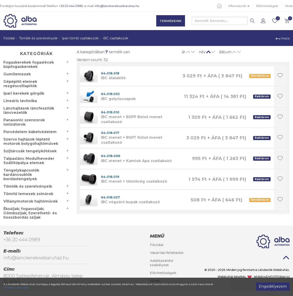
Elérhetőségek (267, 6)
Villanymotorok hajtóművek (30, 201)
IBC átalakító (113, 78)
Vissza (283, 38)
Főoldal (9, 38)
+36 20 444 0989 (71, 6)
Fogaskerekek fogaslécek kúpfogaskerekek (28, 64)
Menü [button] (157, 236)
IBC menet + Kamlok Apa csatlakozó (136, 161)
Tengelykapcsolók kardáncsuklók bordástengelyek (21, 174)
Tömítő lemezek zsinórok (28, 194)
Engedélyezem (273, 286)
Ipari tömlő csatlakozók (80, 38)
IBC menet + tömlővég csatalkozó (134, 181)
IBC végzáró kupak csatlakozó (130, 202)
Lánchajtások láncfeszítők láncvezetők (28, 110)
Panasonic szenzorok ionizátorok (24, 122)
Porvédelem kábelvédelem (30, 132)
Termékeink (171, 21)
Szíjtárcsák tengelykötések (30, 151)
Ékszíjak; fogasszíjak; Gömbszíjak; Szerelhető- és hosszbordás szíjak (30, 213)
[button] (263, 20)
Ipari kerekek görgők (23, 93)
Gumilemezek (17, 74)
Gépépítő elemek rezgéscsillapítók (20, 83)
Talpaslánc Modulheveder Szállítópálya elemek (28, 160)
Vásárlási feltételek (167, 253)
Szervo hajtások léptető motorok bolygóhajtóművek (30, 141)
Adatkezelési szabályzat (161, 262)
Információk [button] (239, 6)
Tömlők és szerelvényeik (38, 38)
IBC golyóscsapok (118, 99)
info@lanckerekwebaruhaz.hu (117, 6)
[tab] (171, 236)
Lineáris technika (20, 101)
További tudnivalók (16, 287)
